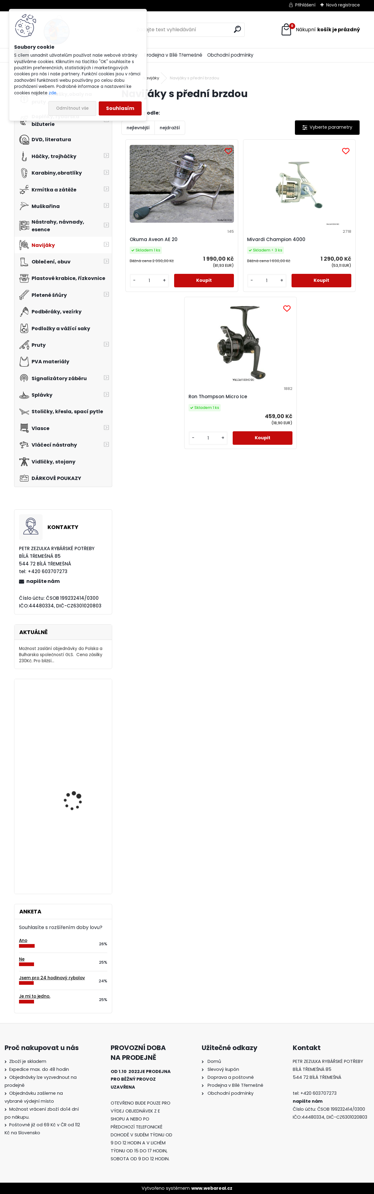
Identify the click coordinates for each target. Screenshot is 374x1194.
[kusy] (140, 287)
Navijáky (151, 78)
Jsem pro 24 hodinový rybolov (52, 978)
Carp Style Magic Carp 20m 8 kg (79, 769)
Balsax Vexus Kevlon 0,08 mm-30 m (81, 710)
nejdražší (170, 128)
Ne (22, 959)
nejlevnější (138, 128)
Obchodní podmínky (230, 55)
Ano (23, 940)
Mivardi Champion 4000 (237, 239)
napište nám (43, 581)
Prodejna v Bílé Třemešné (173, 55)
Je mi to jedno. (34, 996)
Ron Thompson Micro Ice (316, 239)
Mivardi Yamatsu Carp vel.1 (78, 827)
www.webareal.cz (211, 1188)
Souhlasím (120, 108)
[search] (237, 29)
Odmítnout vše (72, 108)
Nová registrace (343, 5)
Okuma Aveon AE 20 (152, 239)
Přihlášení (305, 5)
